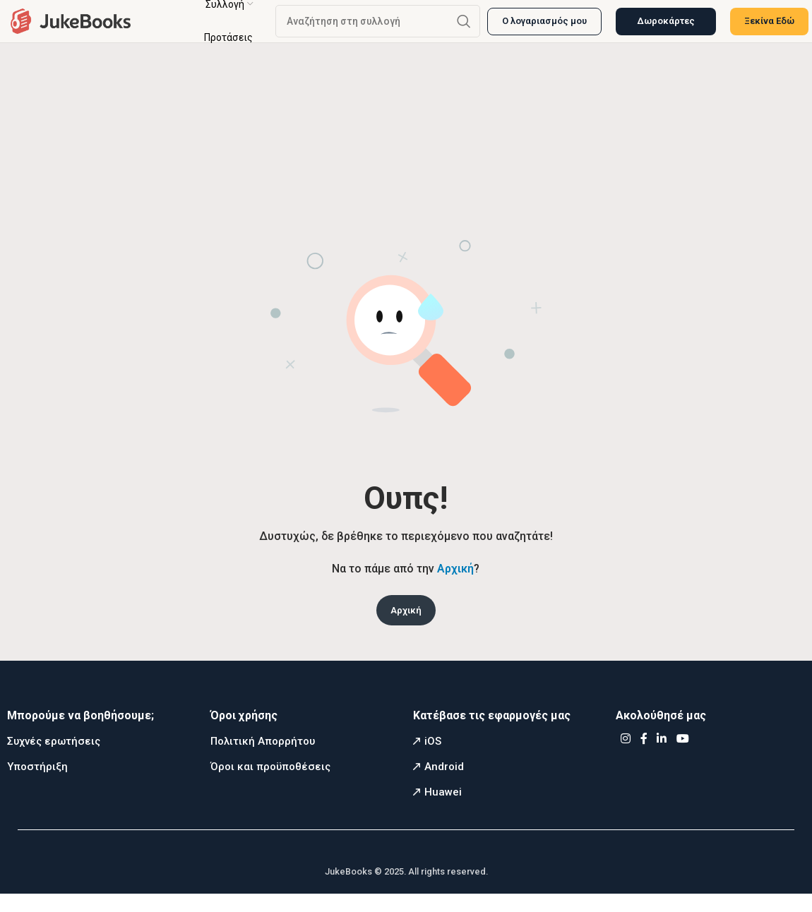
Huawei (443, 809)
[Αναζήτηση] (377, 28)
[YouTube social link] (682, 757)
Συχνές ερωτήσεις (53, 758)
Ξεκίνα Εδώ (769, 28)
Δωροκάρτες (666, 28)
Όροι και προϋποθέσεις (270, 784)
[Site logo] (71, 27)
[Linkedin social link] (661, 757)
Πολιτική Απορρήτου (262, 758)
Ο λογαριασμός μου (544, 28)
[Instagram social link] (625, 757)
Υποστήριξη (37, 784)
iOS (432, 758)
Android (444, 784)
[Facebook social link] (643, 757)
